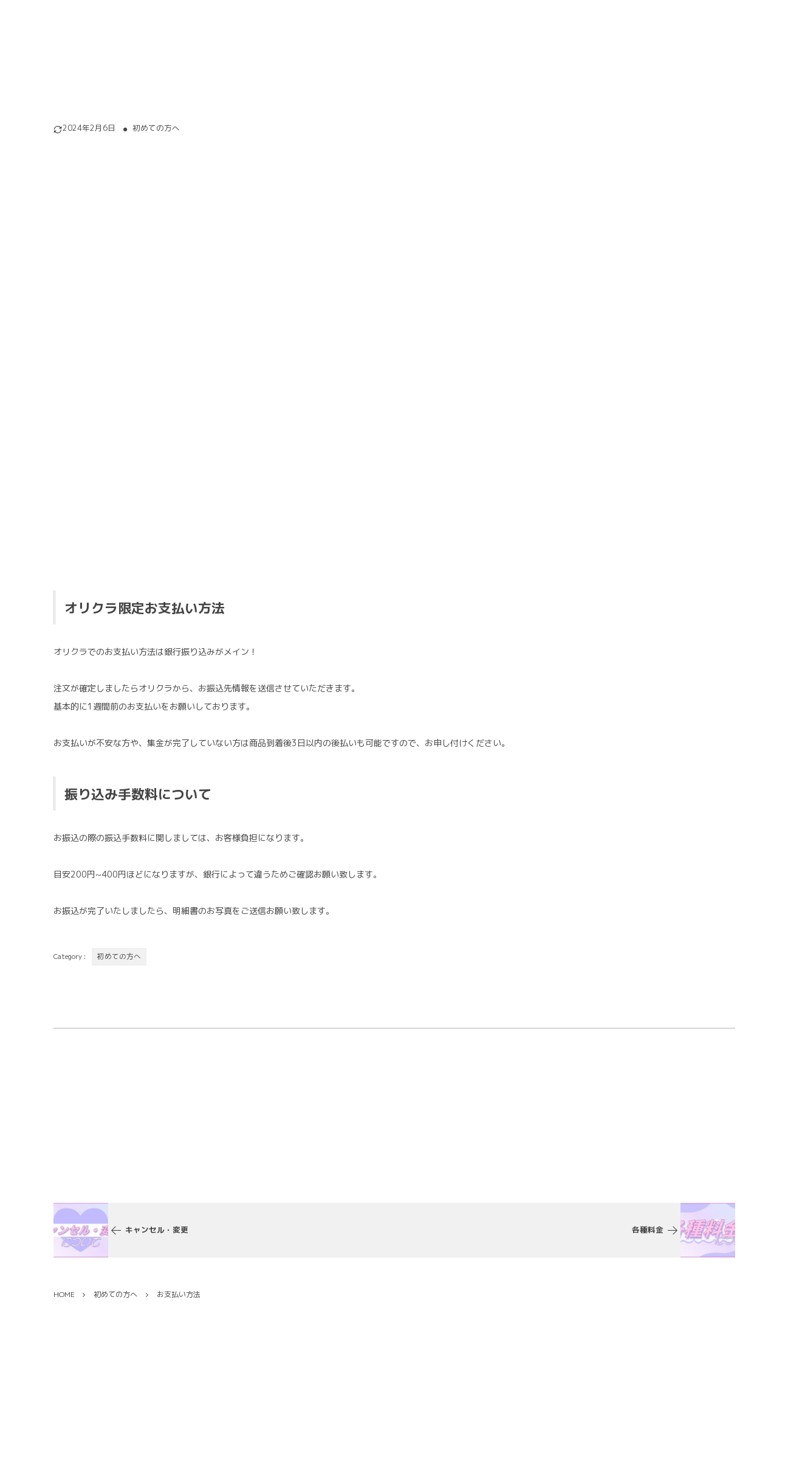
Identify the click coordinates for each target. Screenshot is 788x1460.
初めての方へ (156, 128)
